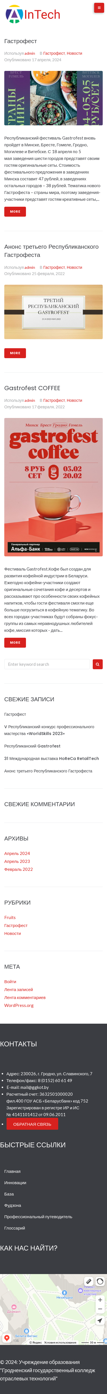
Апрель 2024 (17, 853)
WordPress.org (19, 1005)
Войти (10, 981)
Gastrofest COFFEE (32, 388)
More (15, 212)
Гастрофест (20, 41)
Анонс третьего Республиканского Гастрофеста (48, 771)
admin (30, 53)
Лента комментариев (25, 997)
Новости (74, 53)
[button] (32, 1124)
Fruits (10, 917)
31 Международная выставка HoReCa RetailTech (51, 758)
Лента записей (18, 989)
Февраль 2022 (18, 869)
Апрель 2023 (17, 861)
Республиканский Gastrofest (32, 746)
